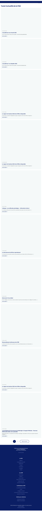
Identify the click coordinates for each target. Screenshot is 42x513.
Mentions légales (21, 506)
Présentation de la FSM (21, 462)
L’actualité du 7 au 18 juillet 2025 (9, 63)
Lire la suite (4, 36)
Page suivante (24, 441)
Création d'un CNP (21, 481)
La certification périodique (21, 487)
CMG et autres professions (21, 479)
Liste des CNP (21, 478)
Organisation (21, 463)
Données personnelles (21, 507)
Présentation (21, 474)
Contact (21, 469)
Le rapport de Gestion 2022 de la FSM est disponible (14, 386)
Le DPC (21, 489)
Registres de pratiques (21, 500)
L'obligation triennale (21, 490)
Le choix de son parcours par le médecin (21, 492)
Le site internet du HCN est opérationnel (11, 252)
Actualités (21, 468)
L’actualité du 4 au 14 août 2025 (9, 32)
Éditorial (21, 460)
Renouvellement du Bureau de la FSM (10, 342)
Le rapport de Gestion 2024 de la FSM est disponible (14, 113)
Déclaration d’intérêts (21, 499)
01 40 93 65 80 (21, 452)
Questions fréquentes (21, 482)
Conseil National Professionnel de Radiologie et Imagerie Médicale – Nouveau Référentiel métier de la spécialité (19, 431)
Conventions (21, 466)
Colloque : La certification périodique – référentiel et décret (15, 208)
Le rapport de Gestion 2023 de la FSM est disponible (14, 164)
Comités (21, 465)
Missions (21, 476)
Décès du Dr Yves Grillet (7, 298)
